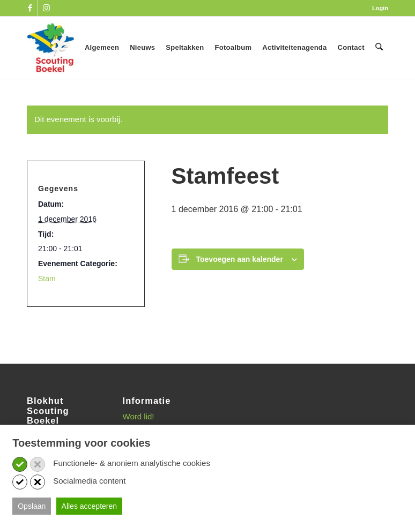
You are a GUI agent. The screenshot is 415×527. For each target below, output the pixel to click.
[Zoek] (379, 48)
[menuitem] (377, 8)
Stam (47, 278)
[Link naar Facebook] (30, 8)
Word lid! (138, 416)
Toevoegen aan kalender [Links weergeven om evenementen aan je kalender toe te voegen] (239, 259)
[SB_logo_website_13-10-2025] (50, 48)
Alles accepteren (89, 506)
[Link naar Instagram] (46, 8)
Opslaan (32, 506)
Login (380, 8)
